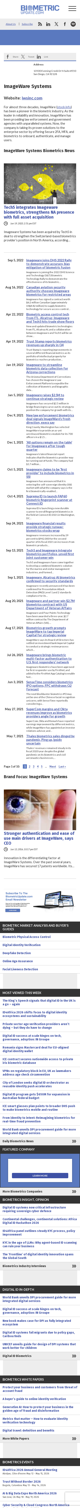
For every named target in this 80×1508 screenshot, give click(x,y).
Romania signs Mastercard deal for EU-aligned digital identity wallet (36, 1049)
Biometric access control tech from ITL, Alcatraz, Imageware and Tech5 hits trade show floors (50, 318)
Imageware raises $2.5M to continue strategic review (45, 396)
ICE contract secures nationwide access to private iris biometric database (38, 1061)
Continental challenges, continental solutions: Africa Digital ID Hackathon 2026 (40, 1221)
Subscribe (27, 24)
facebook (65, 24)
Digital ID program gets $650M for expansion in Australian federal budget (36, 1096)
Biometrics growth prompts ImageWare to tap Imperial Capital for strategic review (46, 631)
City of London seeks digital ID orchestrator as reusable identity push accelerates (36, 1084)
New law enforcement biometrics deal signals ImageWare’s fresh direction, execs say (50, 418)
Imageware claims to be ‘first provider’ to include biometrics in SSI (50, 473)
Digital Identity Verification (22, 945)
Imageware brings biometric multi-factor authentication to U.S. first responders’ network (49, 658)
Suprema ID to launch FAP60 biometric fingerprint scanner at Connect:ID (49, 499)
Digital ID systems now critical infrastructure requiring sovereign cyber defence (34, 1209)
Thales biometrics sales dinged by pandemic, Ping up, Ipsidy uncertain (50, 739)
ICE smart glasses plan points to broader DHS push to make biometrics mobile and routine (39, 1108)
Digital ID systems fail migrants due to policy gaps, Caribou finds (39, 1334)
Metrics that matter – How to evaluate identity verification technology (35, 1420)
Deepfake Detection (17, 953)
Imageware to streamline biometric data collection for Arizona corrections (47, 368)
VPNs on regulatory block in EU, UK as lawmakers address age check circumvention (37, 1072)
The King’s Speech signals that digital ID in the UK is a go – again (39, 1002)
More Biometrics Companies (22, 1191)
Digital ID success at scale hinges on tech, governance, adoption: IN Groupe (32, 1037)
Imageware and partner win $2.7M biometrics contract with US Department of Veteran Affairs (50, 604)
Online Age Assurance (18, 961)
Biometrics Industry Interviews (24, 1266)
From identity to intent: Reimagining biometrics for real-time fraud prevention (39, 1119)
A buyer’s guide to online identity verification (34, 1399)
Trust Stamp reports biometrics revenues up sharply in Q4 (49, 343)
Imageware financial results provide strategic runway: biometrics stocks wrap (45, 526)
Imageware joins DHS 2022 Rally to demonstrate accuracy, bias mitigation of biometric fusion (49, 263)
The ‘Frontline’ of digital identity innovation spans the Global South (38, 1256)
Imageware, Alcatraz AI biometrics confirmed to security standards (50, 579)
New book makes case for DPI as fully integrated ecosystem (37, 1322)
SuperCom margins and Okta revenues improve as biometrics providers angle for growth (49, 712)
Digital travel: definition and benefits (28, 1430)
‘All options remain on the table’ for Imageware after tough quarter (49, 446)
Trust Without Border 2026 (40, 1483)
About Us (11, 24)
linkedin (48, 24)
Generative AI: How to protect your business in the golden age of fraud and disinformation (38, 1409)
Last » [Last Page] (62, 766)
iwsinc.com (32, 97)
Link (46, 56)
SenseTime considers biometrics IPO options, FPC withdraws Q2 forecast (49, 685)
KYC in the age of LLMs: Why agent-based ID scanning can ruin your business (40, 1244)
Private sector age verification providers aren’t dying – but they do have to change (36, 1026)
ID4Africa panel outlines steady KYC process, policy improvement (39, 1232)
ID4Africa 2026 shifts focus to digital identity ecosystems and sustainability (35, 1014)
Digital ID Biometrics (17, 1356)
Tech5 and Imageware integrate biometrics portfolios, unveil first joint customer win (50, 554)
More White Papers (16, 1438)
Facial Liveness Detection (20, 969)
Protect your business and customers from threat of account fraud (40, 1389)
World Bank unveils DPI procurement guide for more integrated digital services (39, 1131)
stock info (64, 107)
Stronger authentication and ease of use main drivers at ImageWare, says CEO (39, 838)
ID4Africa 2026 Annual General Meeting (40, 1471)
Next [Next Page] (52, 766)
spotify (73, 24)
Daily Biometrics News (18, 1141)
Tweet (31, 56)
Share (15, 56)
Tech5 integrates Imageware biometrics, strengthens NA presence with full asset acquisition (39, 212)
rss (40, 24)
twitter (56, 24)
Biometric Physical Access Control (27, 937)
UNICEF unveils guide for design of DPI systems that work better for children (39, 1346)
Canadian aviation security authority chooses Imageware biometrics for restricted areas (48, 290)
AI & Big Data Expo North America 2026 (40, 1495)
